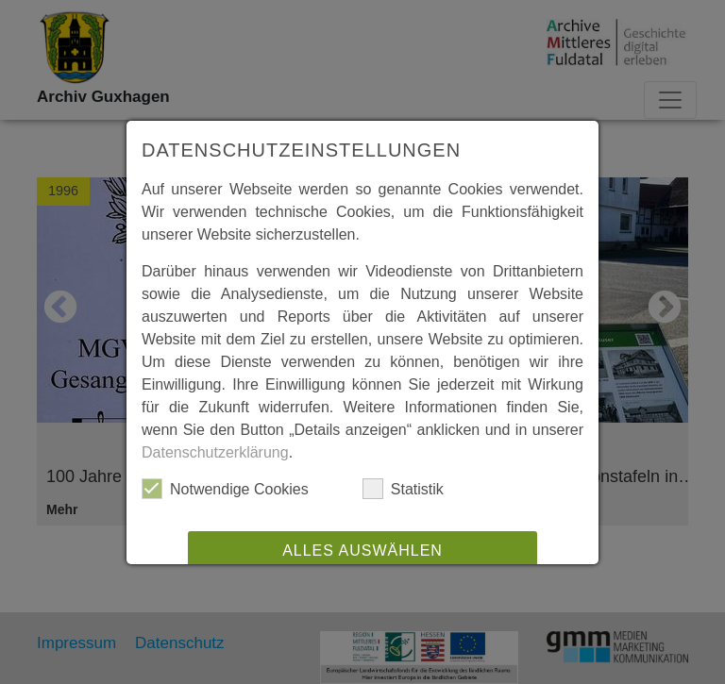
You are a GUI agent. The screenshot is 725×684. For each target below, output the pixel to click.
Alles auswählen (362, 550)
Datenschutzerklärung (215, 452)
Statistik (403, 488)
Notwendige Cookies (225, 488)
